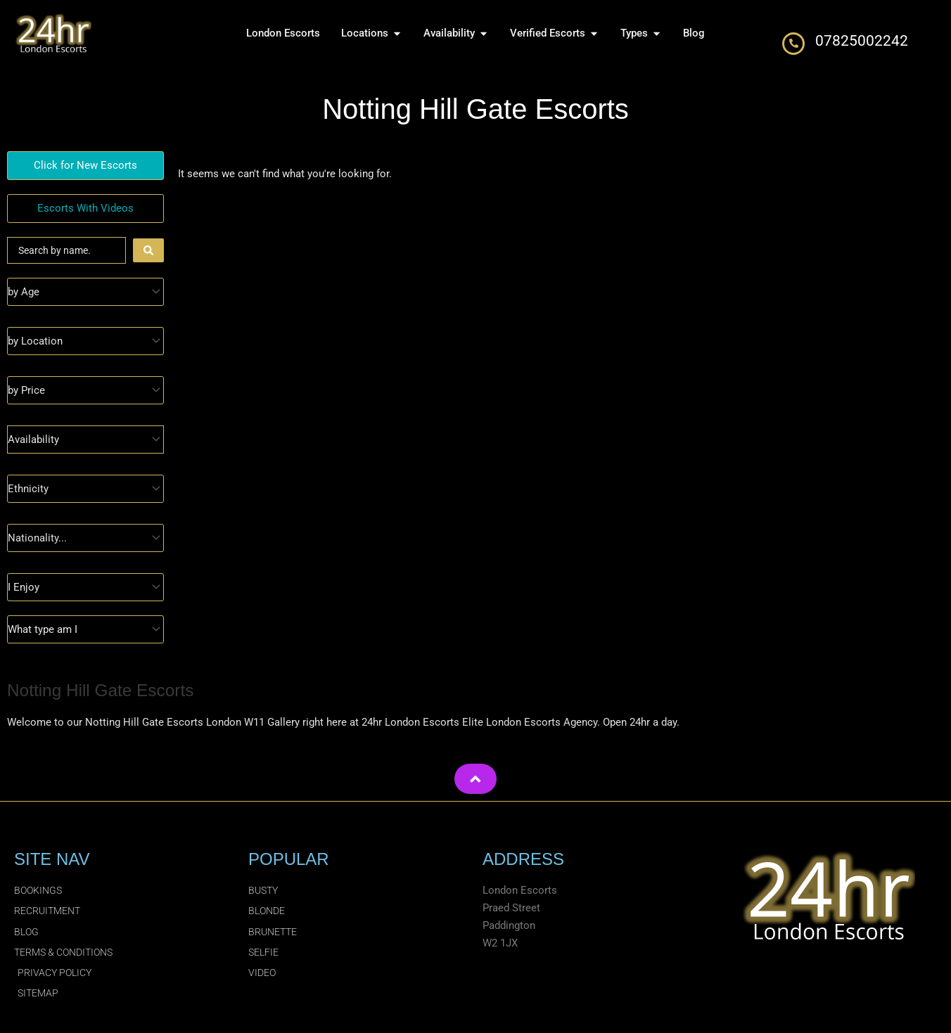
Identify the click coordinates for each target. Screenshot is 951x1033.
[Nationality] (85, 538)
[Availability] (85, 439)
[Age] (85, 292)
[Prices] (85, 390)
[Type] (85, 629)
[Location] (85, 341)
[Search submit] (148, 250)
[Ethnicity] (85, 489)
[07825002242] (793, 43)
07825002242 (861, 40)
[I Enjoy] (85, 587)
